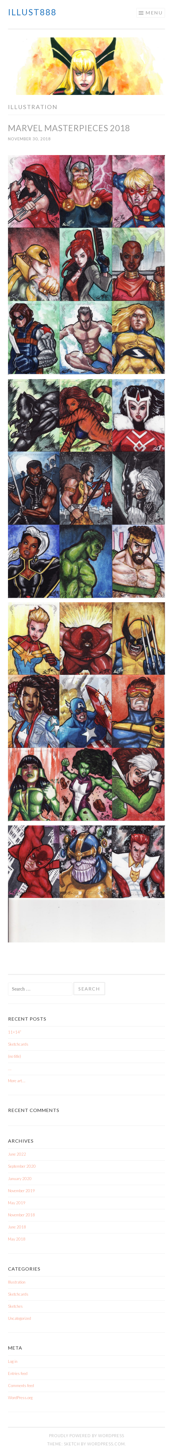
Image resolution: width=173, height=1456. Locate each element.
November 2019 (21, 1190)
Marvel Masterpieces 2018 (69, 128)
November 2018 (21, 1214)
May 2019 (16, 1202)
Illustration (16, 1282)
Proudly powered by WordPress (86, 1435)
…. (10, 1068)
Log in (12, 1361)
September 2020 (22, 1166)
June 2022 (17, 1154)
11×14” (14, 1032)
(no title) (14, 1056)
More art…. (16, 1080)
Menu (154, 12)
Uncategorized (19, 1318)
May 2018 (16, 1239)
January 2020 (20, 1178)
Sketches (15, 1306)
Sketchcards (18, 1044)
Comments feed (21, 1385)
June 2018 (17, 1227)
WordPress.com (106, 1444)
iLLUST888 (32, 12)
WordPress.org (20, 1397)
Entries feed (18, 1373)
